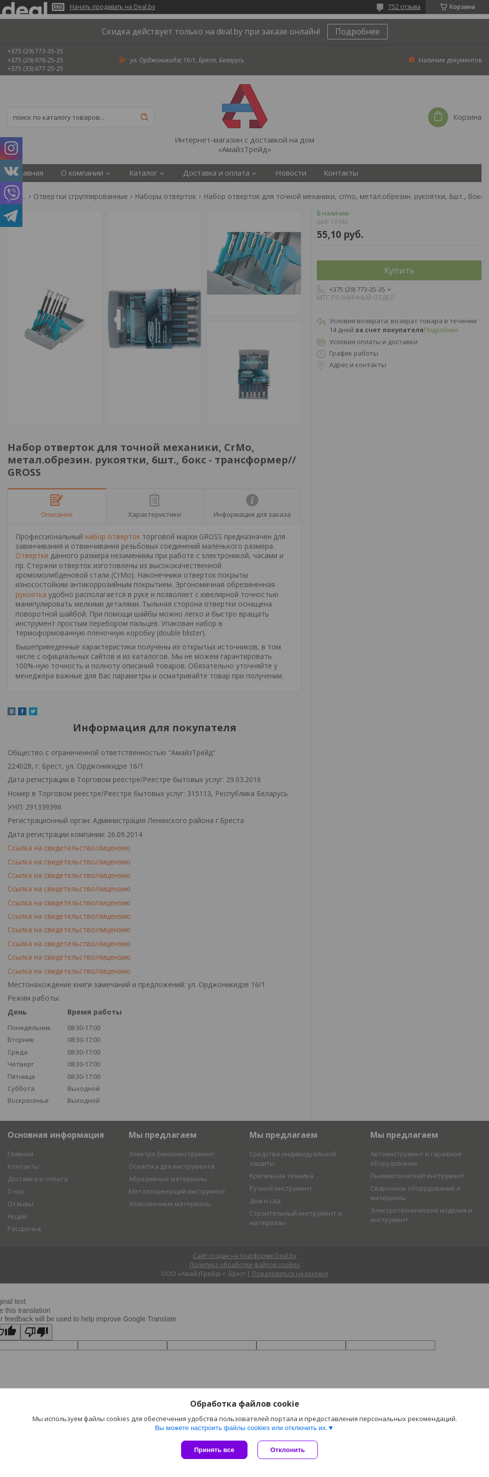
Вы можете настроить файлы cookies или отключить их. (241, 1428)
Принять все (214, 1450)
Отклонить (287, 1450)
